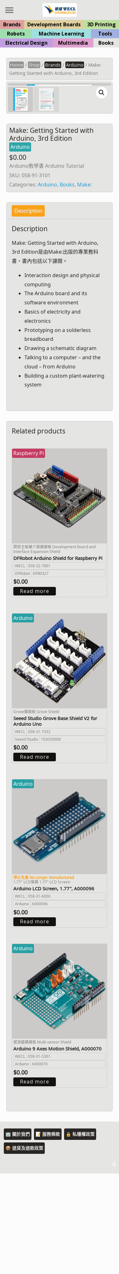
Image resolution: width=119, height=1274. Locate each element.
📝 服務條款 (48, 1235)
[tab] (28, 311)
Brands (12, 24)
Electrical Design (26, 42)
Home (16, 65)
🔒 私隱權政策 (80, 1235)
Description (28, 311)
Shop (34, 65)
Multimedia (73, 42)
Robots (16, 33)
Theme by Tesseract (83, 1264)
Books (106, 42)
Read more (34, 691)
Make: (84, 285)
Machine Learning (61, 33)
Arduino (74, 65)
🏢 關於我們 (17, 1235)
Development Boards (54, 24)
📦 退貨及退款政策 (24, 1248)
